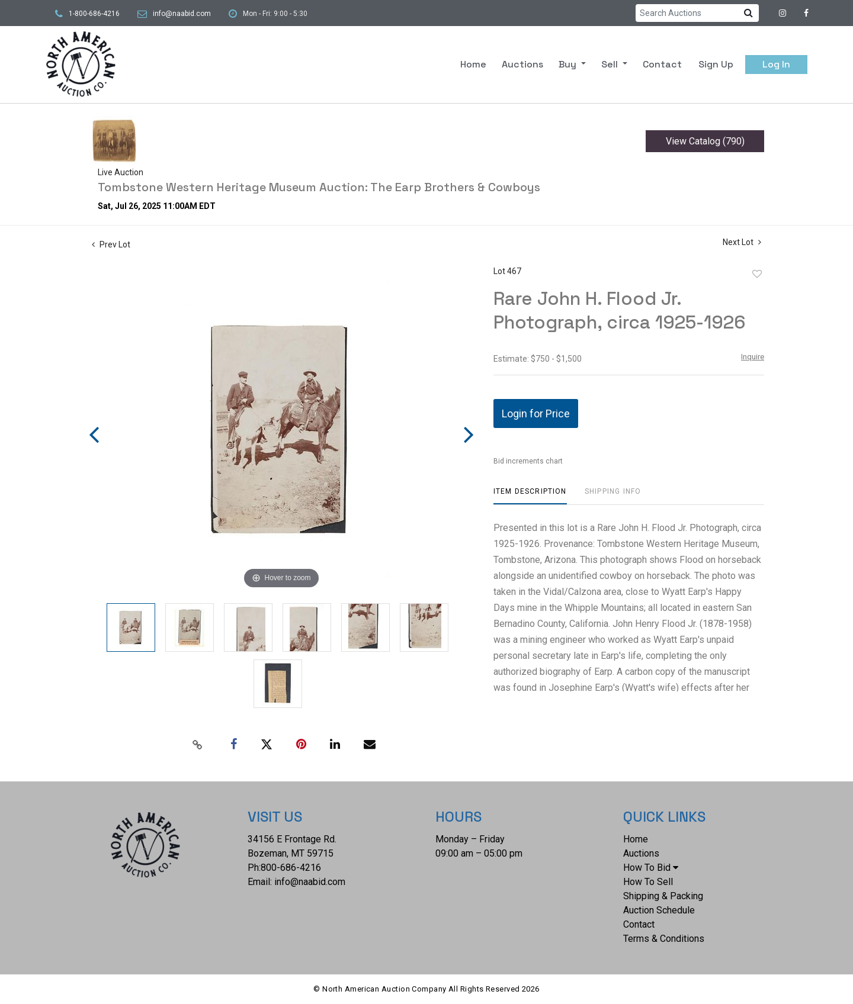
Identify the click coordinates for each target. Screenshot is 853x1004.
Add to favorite (757, 274)
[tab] (530, 495)
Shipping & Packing (663, 896)
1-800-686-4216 (94, 13)
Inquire (752, 356)
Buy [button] (569, 64)
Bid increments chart (528, 461)
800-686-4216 (291, 867)
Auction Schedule (659, 910)
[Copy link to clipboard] (198, 745)
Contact (662, 64)
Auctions (522, 64)
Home (473, 64)
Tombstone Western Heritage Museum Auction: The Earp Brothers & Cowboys (319, 187)
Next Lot (742, 242)
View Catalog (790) (705, 141)
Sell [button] (610, 64)
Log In (776, 64)
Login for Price (536, 413)
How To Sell (648, 881)
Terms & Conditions (663, 938)
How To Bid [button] (650, 867)
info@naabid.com (182, 13)
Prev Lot (111, 244)
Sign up (715, 64)
